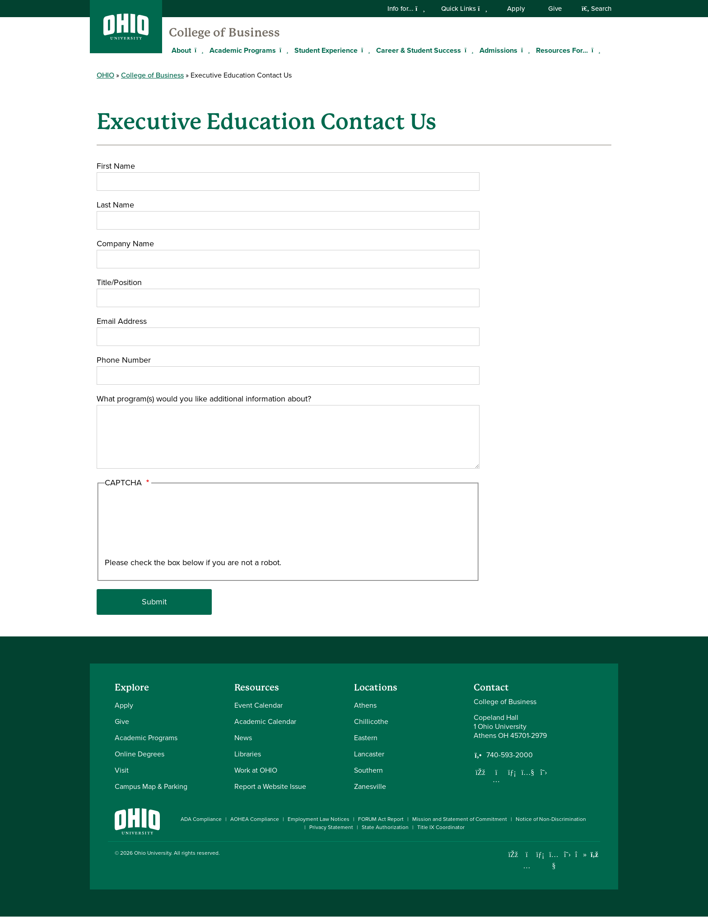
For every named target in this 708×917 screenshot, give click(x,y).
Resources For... (562, 50)
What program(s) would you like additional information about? (204, 399)
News (243, 738)
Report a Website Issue (270, 786)
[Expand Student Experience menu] (364, 50)
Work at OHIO (255, 770)
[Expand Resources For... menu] (595, 50)
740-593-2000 (509, 755)
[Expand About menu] (198, 50)
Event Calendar (258, 705)
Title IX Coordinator (441, 827)
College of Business (224, 32)
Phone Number (124, 360)
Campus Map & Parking (151, 786)
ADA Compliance (201, 819)
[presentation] (142, 524)
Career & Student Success (418, 50)
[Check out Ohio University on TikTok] (581, 854)
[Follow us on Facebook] (480, 772)
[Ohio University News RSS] (594, 854)
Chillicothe (371, 721)
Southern (368, 770)
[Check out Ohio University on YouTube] (553, 860)
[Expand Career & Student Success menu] (468, 50)
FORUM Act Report (381, 819)
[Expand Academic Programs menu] (283, 50)
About (181, 50)
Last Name (115, 205)
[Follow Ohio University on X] (567, 854)
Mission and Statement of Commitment (459, 819)
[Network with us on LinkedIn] (512, 772)
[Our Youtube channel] (528, 772)
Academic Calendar (265, 721)
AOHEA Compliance (254, 819)
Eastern (365, 738)
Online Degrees (139, 754)
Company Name (125, 243)
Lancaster (369, 754)
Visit (122, 770)
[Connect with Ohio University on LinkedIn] (540, 854)
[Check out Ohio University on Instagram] (526, 865)
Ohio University (152, 853)
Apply (516, 9)
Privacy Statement (331, 827)
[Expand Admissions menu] (524, 50)
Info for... (406, 9)
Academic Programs (243, 50)
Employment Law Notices (318, 819)
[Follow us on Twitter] (543, 772)
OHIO (105, 75)
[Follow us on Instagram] (496, 779)
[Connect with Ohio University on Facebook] (513, 854)
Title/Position (119, 282)
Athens (365, 705)
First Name (116, 166)
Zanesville (370, 786)
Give (555, 9)
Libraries (247, 754)
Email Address (122, 321)
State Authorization (385, 827)
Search (596, 9)
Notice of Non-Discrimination (551, 819)
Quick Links (464, 9)
